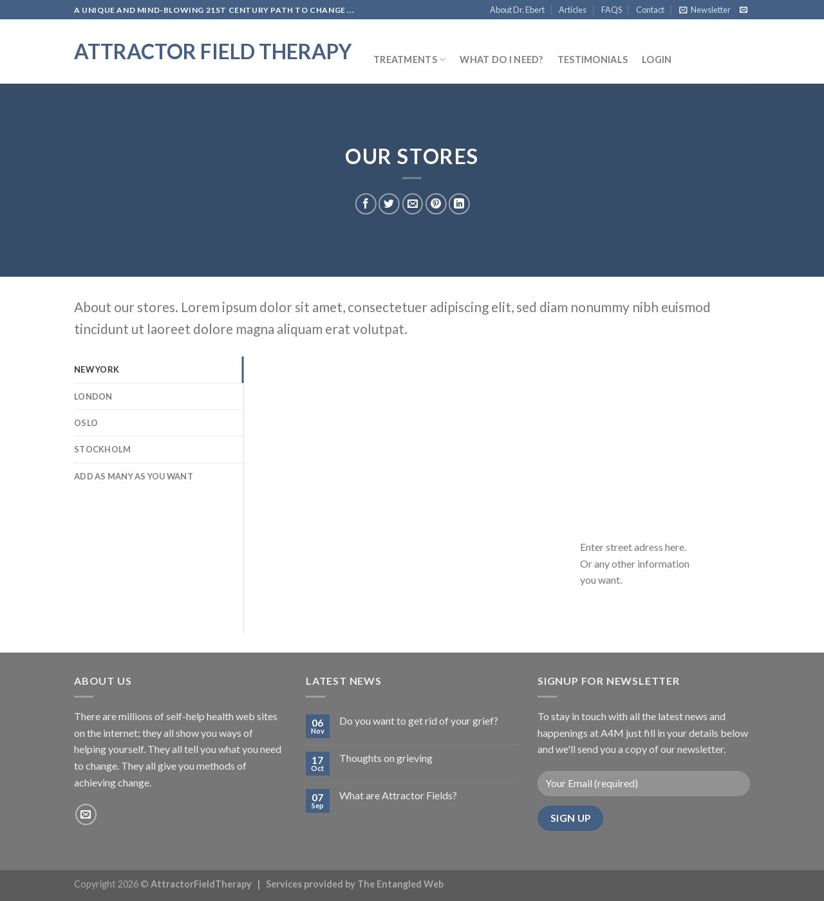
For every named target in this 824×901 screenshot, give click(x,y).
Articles (572, 10)
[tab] (158, 369)
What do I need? (501, 59)
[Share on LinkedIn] (459, 204)
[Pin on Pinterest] (435, 204)
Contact (650, 10)
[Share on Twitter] (389, 204)
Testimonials (592, 59)
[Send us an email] (743, 10)
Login (656, 59)
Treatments (409, 59)
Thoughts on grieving (386, 758)
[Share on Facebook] (366, 204)
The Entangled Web (400, 883)
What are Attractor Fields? (398, 795)
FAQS (611, 10)
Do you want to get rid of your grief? (418, 720)
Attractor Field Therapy (212, 51)
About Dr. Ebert (517, 10)
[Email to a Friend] (412, 204)
